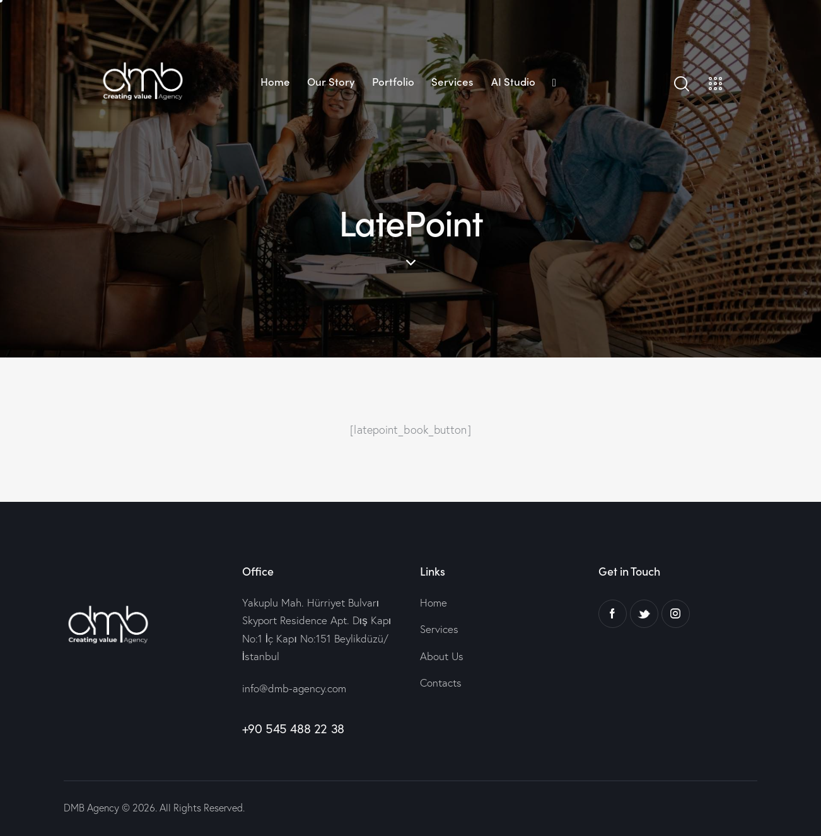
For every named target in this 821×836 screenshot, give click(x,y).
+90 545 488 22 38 (293, 728)
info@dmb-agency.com (294, 688)
